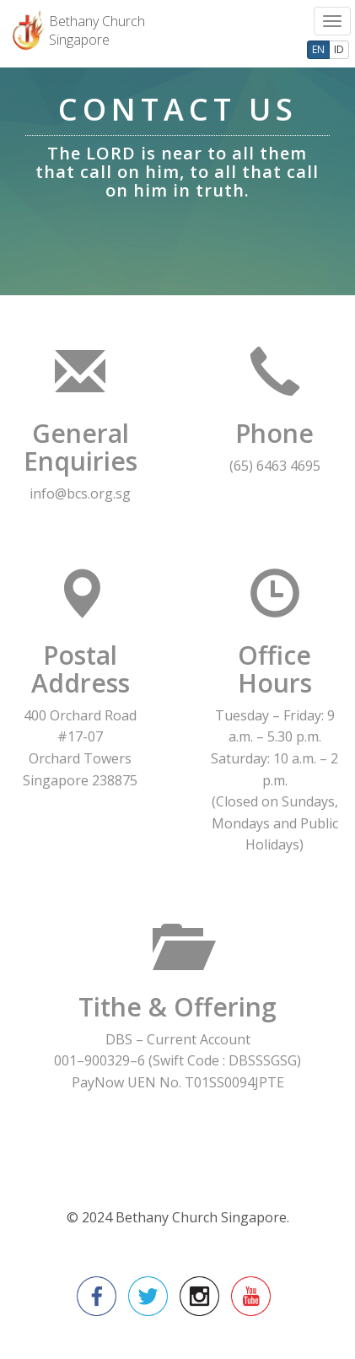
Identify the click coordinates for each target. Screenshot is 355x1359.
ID (339, 49)
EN (318, 49)
